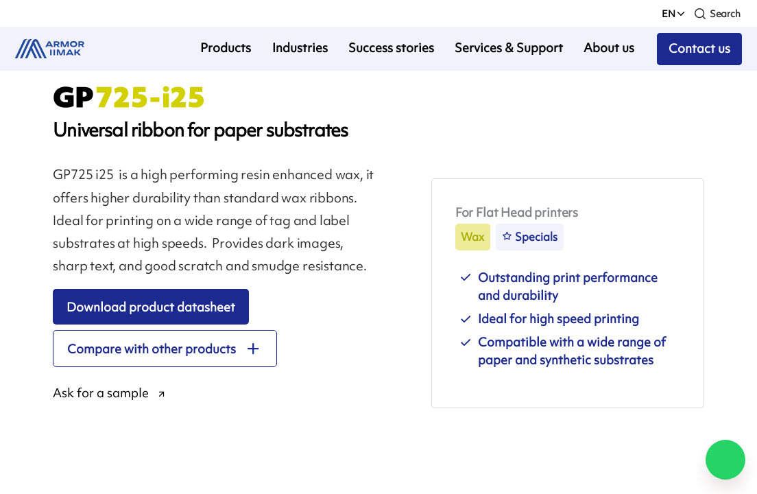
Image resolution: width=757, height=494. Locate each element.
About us (609, 48)
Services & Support (509, 48)
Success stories (391, 48)
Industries (300, 48)
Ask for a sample (101, 393)
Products (225, 48)
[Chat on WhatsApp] (726, 460)
